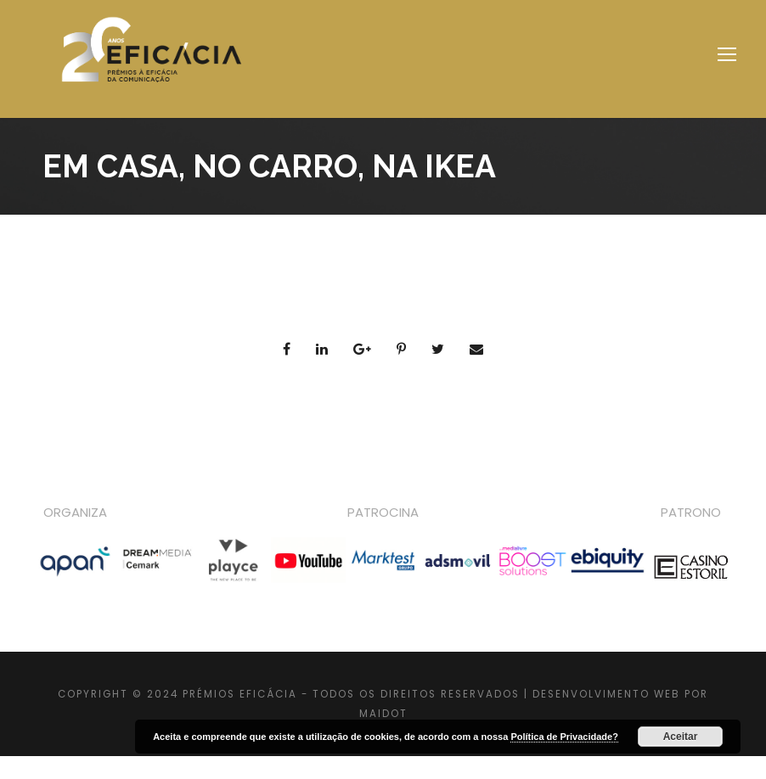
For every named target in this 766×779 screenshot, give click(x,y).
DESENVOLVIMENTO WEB (606, 694)
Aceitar (680, 737)
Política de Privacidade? (564, 736)
